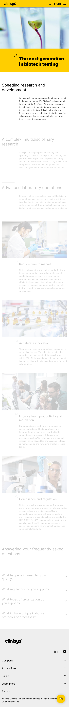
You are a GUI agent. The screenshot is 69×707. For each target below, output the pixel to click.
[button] (51, 3)
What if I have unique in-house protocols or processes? (23, 615)
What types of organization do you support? (23, 601)
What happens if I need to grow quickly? (24, 577)
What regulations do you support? (25, 589)
